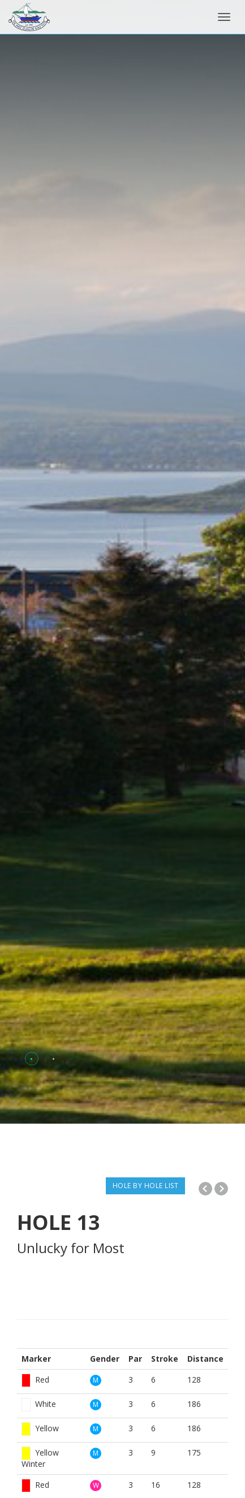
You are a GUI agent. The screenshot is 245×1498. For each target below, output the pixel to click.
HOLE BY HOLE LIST (146, 1185)
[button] (31, 1059)
